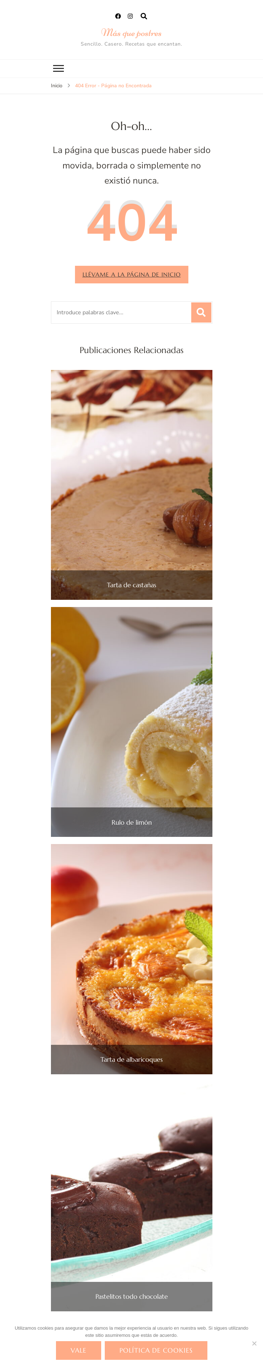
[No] (254, 1343)
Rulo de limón (132, 822)
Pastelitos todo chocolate (131, 1297)
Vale (78, 1350)
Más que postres (131, 32)
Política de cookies (156, 1350)
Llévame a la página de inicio (132, 274)
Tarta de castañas (131, 585)
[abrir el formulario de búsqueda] (144, 16)
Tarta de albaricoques (131, 1060)
